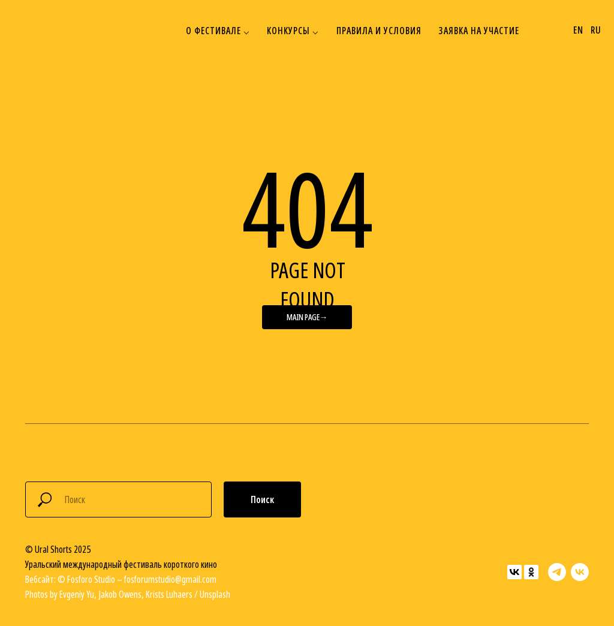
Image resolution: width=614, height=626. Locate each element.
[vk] (580, 572)
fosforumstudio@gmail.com (170, 579)
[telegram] (557, 572)
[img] (40, 30)
